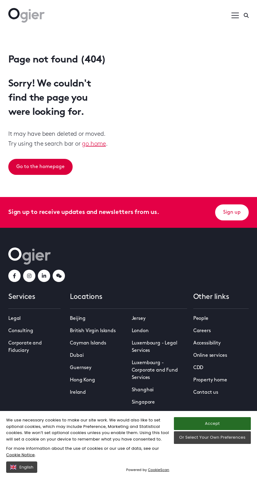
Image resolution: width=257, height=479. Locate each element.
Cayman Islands (88, 343)
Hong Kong (82, 380)
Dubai (76, 355)
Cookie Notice (20, 455)
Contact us (205, 392)
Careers (202, 330)
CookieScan (158, 469)
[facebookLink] (14, 276)
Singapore (143, 402)
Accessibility (207, 343)
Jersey (139, 318)
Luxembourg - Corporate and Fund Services (155, 370)
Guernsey (80, 367)
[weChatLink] (59, 276)
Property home (210, 380)
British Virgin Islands (92, 330)
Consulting (20, 330)
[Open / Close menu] (235, 15)
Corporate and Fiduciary (25, 347)
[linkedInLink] (44, 276)
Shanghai (143, 390)
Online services (210, 355)
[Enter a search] (246, 15)
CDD (198, 367)
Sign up (232, 212)
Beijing (78, 318)
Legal (14, 318)
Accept (212, 423)
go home (94, 144)
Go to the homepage (40, 166)
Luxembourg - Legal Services (154, 347)
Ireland (78, 392)
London (140, 330)
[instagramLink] (29, 276)
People (200, 318)
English (21, 467)
